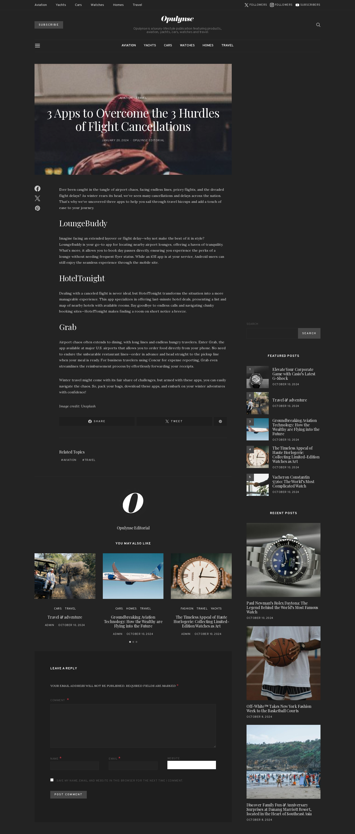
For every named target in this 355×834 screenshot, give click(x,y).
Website (173, 758)
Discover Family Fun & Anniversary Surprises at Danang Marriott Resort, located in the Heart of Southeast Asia (279, 809)
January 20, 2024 (115, 140)
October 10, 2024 (71, 625)
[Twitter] (256, 5)
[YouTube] (307, 5)
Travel (137, 5)
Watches (97, 5)
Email (115, 758)
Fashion (187, 608)
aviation (69, 460)
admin (49, 625)
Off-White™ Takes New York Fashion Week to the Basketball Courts (279, 708)
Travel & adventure (65, 617)
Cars (78, 5)
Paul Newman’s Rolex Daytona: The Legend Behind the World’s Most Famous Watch (282, 607)
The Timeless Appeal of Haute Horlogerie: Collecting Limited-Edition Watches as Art (201, 621)
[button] (130, 641)
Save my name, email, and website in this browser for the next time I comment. (119, 780)
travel (90, 460)
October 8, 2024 (259, 717)
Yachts (61, 5)
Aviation (41, 5)
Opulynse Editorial (148, 140)
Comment (58, 700)
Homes (118, 5)
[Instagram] (281, 5)
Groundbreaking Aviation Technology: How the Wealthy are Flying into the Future (133, 621)
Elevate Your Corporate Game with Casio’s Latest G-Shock (293, 374)
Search (252, 324)
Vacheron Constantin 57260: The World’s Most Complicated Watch (293, 481)
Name (56, 758)
